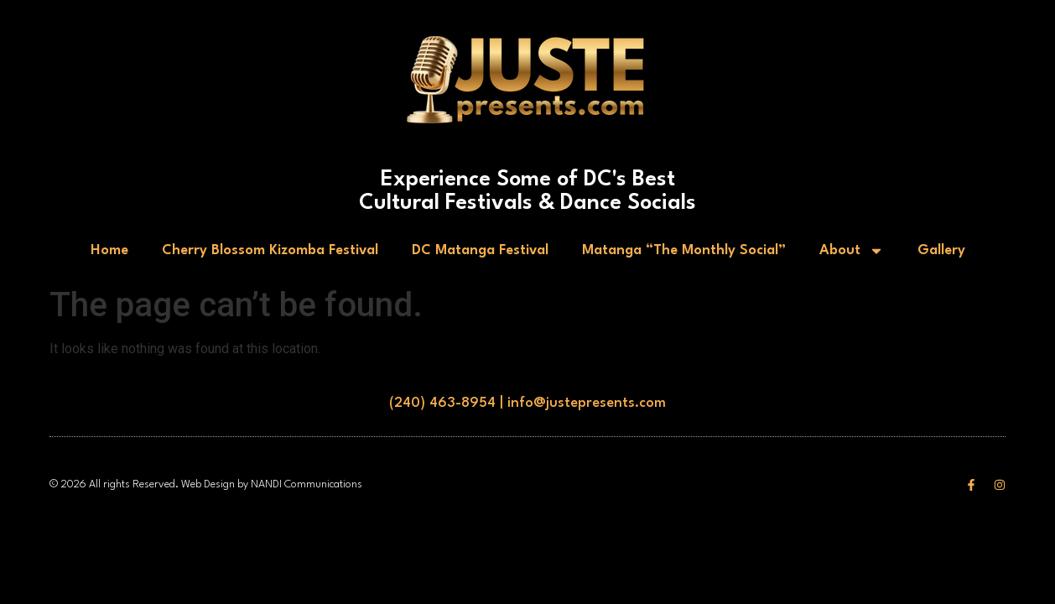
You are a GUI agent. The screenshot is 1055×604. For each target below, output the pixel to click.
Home (109, 250)
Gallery (941, 250)
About (851, 251)
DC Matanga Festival (480, 250)
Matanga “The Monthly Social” (684, 250)
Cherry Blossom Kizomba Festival (270, 250)
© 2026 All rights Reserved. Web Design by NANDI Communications (205, 484)
